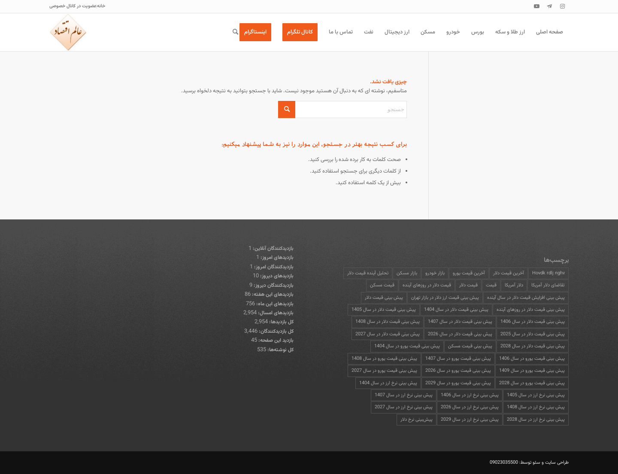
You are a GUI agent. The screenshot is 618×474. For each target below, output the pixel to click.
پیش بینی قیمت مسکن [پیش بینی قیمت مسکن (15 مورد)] (470, 346)
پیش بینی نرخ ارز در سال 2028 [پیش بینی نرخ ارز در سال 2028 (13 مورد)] (536, 419)
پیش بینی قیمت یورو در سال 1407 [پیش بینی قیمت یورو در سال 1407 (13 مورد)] (458, 358)
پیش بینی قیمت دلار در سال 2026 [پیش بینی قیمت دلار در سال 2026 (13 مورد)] (460, 334)
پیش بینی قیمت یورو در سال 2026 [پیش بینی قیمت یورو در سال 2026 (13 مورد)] (458, 370)
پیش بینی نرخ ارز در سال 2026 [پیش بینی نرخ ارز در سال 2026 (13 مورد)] (470, 407)
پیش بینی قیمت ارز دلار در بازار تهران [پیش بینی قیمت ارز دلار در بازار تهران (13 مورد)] (445, 297)
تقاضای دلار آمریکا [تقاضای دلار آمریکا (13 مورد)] (548, 285)
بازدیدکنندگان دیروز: (273, 285)
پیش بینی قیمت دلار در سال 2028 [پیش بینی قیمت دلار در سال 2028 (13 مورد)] (532, 346)
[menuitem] (101, 6)
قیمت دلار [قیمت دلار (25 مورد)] (468, 285)
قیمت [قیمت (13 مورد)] (491, 285)
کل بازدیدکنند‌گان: (276, 331)
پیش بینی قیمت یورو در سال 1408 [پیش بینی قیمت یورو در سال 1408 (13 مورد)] (384, 358)
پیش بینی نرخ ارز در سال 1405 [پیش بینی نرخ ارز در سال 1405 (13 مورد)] (536, 395)
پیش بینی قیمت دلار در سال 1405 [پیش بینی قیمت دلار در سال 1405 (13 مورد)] (383, 309)
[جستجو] (235, 32)
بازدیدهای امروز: (276, 257)
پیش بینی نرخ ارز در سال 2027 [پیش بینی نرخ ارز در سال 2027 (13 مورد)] (404, 407)
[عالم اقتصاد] (68, 32)
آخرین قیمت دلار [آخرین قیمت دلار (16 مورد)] (508, 273)
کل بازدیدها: (281, 322)
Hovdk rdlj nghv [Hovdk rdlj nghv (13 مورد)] (548, 273)
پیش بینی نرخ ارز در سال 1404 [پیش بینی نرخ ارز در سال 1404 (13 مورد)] (388, 383)
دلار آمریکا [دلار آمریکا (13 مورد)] (514, 285)
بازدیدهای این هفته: (272, 294)
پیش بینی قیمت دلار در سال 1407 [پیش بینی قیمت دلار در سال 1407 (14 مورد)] (460, 321)
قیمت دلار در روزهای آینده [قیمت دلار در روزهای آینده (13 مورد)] (427, 285)
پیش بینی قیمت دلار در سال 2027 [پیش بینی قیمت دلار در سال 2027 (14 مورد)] (387, 334)
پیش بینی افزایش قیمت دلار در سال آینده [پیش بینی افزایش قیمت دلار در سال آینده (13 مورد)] (526, 297)
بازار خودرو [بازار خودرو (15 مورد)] (435, 273)
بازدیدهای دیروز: (276, 276)
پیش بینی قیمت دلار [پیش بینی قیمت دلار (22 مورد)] (384, 297)
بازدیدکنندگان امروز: (273, 267)
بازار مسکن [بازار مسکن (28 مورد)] (407, 273)
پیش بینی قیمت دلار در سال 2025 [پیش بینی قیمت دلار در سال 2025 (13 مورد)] (532, 334)
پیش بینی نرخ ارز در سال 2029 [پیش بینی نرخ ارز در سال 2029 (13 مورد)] (470, 419)
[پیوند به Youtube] (536, 6)
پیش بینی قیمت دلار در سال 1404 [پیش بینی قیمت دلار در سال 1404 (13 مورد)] (456, 309)
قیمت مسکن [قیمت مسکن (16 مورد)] (382, 285)
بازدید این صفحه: (275, 340)
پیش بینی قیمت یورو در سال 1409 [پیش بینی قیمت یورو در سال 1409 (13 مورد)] (532, 370)
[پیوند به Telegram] (549, 6)
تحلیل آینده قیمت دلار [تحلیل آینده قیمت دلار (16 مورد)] (367, 273)
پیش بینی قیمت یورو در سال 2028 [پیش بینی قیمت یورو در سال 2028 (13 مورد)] (532, 383)
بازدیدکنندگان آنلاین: (272, 248)
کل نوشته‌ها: (280, 350)
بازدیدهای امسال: (275, 313)
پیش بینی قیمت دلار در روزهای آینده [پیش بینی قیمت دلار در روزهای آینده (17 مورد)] (531, 309)
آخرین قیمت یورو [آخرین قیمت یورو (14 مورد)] (469, 273)
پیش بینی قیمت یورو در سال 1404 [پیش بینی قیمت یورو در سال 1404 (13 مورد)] (407, 346)
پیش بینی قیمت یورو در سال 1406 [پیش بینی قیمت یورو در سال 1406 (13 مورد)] (532, 358)
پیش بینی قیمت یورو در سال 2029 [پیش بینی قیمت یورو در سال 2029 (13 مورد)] (458, 383)
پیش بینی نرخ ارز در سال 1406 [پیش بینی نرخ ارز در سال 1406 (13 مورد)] (470, 395)
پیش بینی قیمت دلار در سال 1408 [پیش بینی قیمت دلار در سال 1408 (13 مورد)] (387, 321)
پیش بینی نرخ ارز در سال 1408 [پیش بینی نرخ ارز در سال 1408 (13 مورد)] (536, 407)
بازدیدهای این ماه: (274, 304)
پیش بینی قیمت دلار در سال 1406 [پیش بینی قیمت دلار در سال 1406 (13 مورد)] (532, 321)
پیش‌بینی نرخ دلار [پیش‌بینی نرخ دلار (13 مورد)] (416, 419)
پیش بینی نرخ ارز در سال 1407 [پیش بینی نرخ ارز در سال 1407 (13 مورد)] (404, 395)
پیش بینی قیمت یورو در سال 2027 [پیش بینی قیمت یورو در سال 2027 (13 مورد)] (384, 370)
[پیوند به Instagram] (562, 6)
